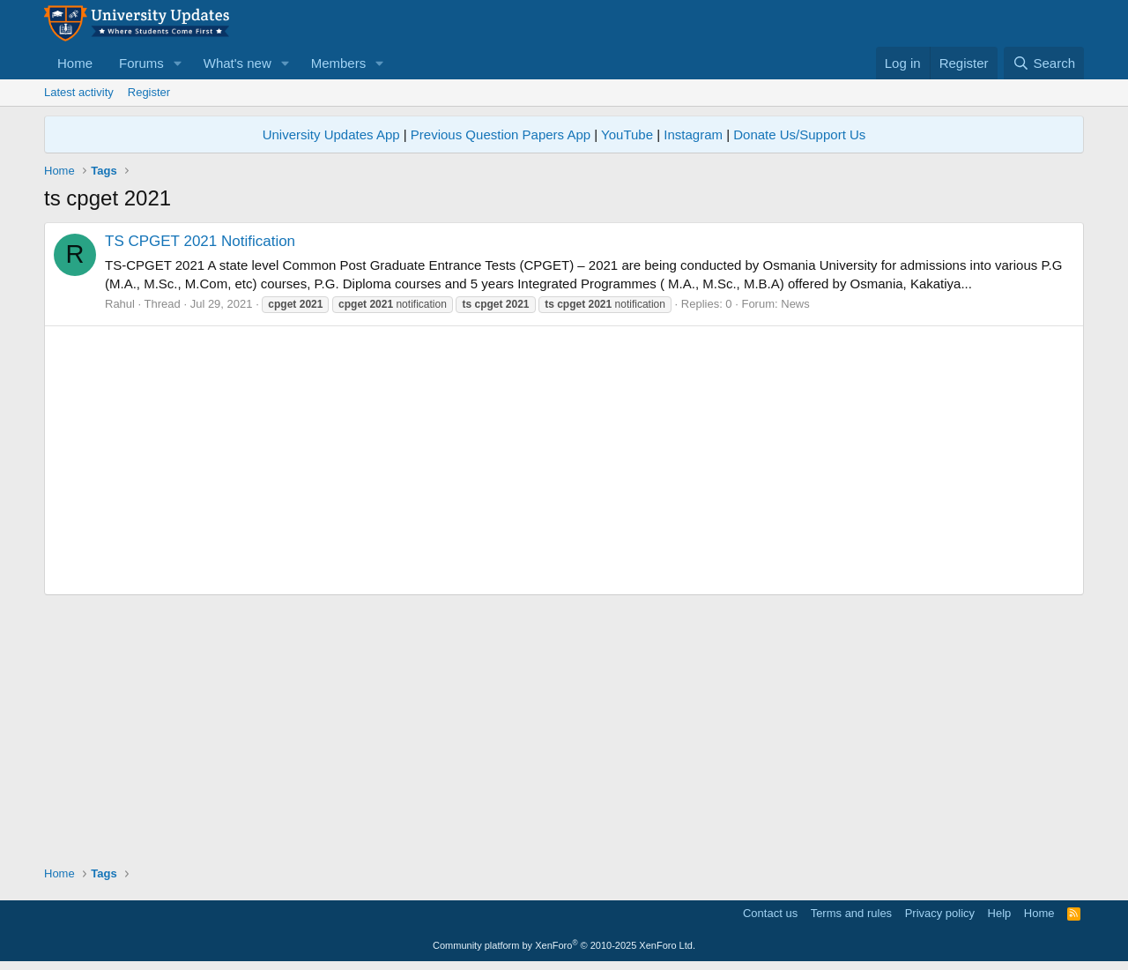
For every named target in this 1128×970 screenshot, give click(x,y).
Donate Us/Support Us (799, 134)
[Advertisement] (564, 460)
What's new (237, 63)
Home (75, 63)
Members (339, 63)
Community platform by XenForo (564, 945)
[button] (178, 63)
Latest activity (79, 92)
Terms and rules (851, 913)
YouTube (627, 134)
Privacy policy (940, 913)
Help (1000, 913)
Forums (141, 63)
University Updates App (331, 134)
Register (149, 92)
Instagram (693, 134)
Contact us (770, 913)
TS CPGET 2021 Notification (200, 241)
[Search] (1044, 63)
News (795, 303)
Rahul (120, 303)
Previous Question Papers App (500, 134)
